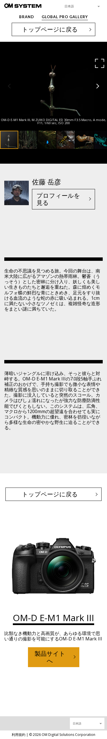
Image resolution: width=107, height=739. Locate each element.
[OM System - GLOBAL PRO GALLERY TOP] (22, 5)
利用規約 (18, 734)
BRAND (26, 16)
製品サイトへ (50, 657)
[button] (99, 63)
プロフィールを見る (58, 199)
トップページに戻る (50, 29)
